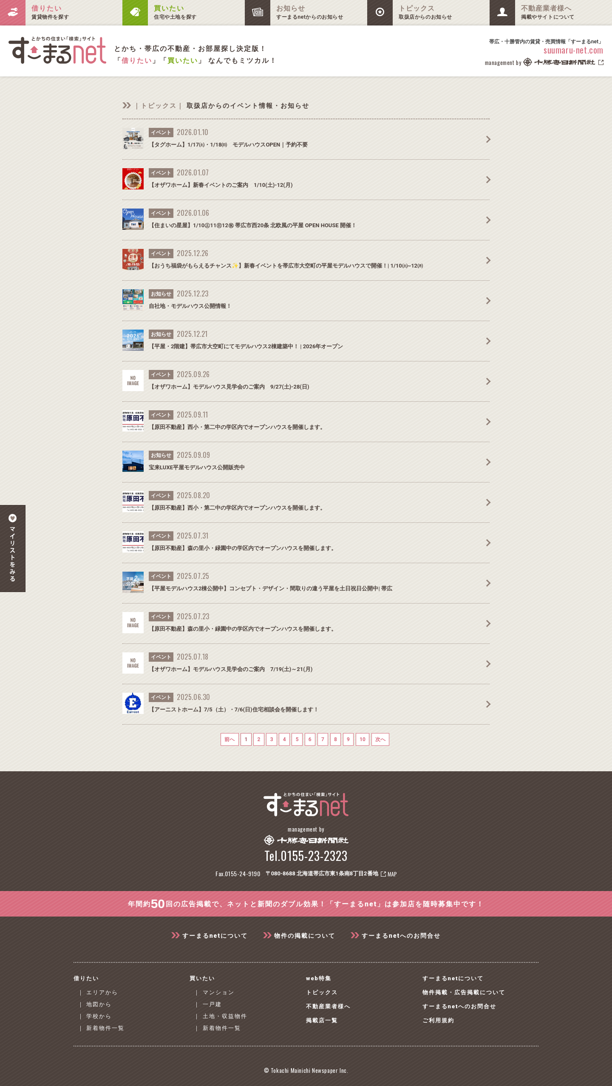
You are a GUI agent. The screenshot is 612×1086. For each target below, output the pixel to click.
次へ (376, 739)
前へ (234, 739)
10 (359, 739)
